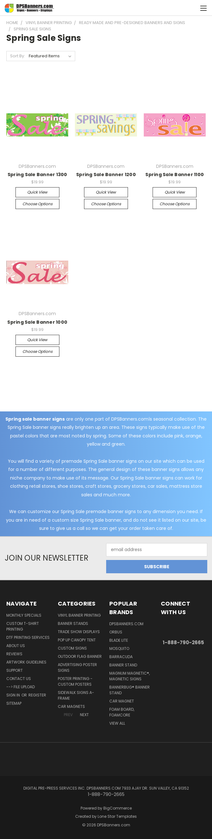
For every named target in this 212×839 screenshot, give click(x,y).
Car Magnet (121, 701)
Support (14, 670)
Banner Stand (123, 665)
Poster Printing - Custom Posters (75, 681)
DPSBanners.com (126, 623)
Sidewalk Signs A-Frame (76, 695)
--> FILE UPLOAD (20, 687)
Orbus (115, 632)
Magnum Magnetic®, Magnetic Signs (129, 676)
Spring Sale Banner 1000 (37, 322)
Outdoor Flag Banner (80, 656)
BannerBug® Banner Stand (129, 690)
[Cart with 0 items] (191, 8)
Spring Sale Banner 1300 (37, 174)
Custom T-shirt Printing (22, 626)
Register (37, 695)
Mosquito (119, 648)
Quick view (37, 192)
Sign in (13, 695)
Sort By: (17, 56)
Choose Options (37, 204)
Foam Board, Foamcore (121, 712)
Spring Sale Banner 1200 (106, 174)
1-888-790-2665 (183, 642)
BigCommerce (117, 808)
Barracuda (121, 656)
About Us (15, 645)
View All (117, 723)
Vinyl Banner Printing (79, 615)
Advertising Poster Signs (77, 667)
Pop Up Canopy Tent (77, 640)
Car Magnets (71, 706)
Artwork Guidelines (26, 662)
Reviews (14, 654)
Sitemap (13, 703)
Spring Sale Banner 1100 (174, 174)
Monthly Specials (23, 615)
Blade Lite (118, 640)
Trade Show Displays (79, 631)
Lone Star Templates (117, 816)
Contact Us (18, 678)
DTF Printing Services (28, 637)
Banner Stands (73, 623)
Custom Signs (72, 648)
